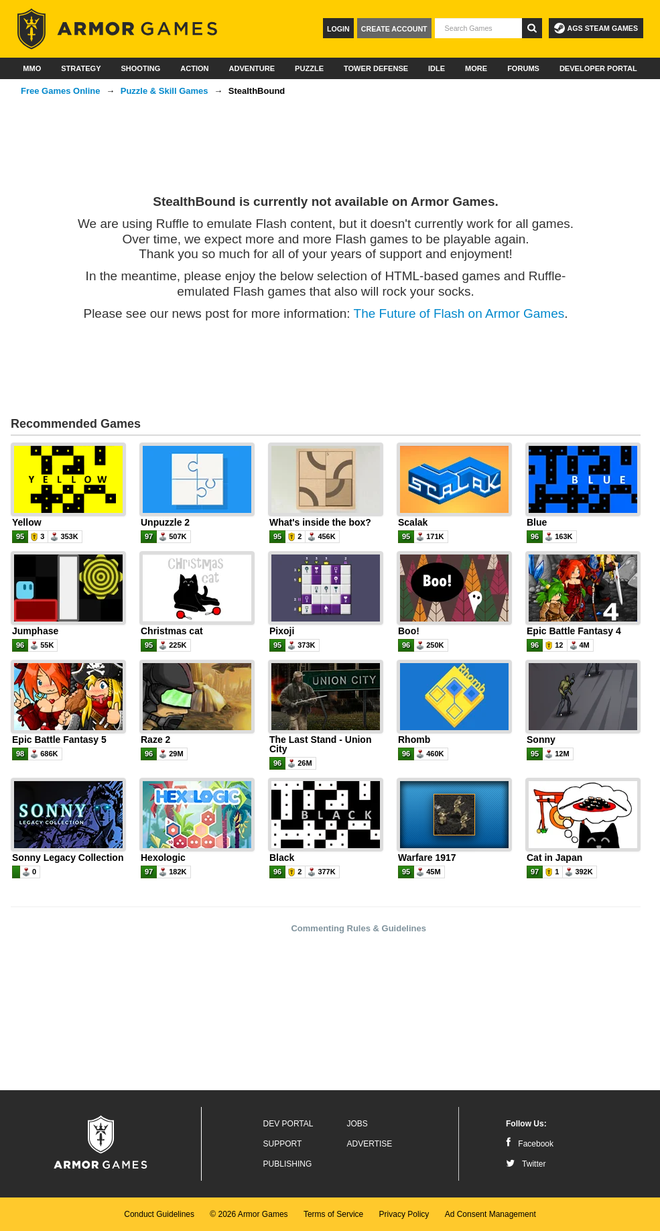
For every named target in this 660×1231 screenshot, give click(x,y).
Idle (436, 68)
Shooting (140, 68)
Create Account (394, 29)
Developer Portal (598, 68)
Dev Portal (288, 1123)
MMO (32, 68)
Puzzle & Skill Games (164, 91)
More (476, 68)
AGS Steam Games (596, 28)
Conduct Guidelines (159, 1214)
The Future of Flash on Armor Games (459, 313)
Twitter (525, 1164)
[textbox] (478, 28)
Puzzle (309, 68)
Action (194, 68)
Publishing (287, 1164)
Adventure (251, 68)
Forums (523, 68)
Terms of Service (333, 1214)
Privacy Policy (404, 1214)
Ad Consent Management (490, 1214)
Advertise (370, 1144)
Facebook (529, 1144)
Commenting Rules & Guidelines (358, 928)
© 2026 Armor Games (248, 1214)
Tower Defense (376, 68)
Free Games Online (61, 91)
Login (338, 29)
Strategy (81, 68)
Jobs (357, 1123)
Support (282, 1144)
